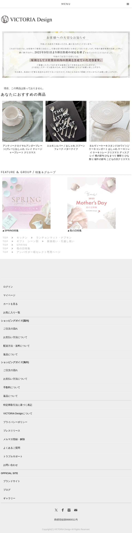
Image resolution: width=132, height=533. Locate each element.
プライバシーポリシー (15, 422)
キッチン (22, 237)
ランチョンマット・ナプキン (54, 237)
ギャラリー (9, 498)
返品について (10, 354)
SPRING (22, 244)
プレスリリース (11, 430)
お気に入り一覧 (11, 312)
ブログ (6, 489)
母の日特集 (23, 248)
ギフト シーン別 (28, 241)
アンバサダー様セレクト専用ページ (39, 252)
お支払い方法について (15, 337)
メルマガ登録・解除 (14, 439)
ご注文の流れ (10, 328)
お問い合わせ (10, 465)
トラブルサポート (13, 456)
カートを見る (10, 303)
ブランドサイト (11, 481)
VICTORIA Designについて (17, 413)
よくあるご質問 (11, 447)
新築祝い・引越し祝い (61, 241)
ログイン (8, 286)
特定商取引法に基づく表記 (17, 404)
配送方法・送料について (16, 345)
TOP (5, 237)
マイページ (9, 295)
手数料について (11, 387)
